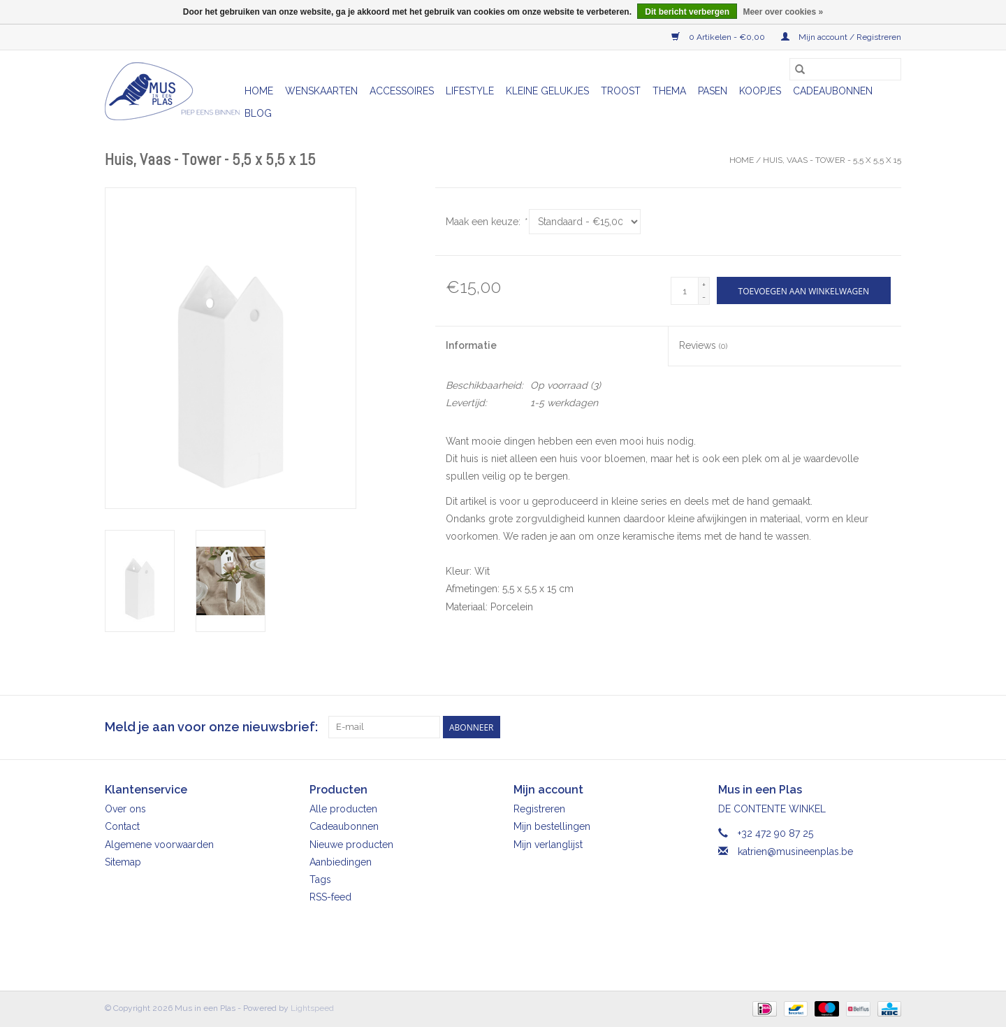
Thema (669, 90)
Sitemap (123, 862)
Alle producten (343, 808)
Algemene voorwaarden (159, 844)
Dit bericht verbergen (687, 12)
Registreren (539, 808)
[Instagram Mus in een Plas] (890, 727)
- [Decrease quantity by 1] (704, 297)
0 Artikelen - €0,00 (719, 37)
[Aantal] (685, 291)
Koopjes (760, 90)
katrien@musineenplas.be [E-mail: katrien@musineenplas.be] (795, 851)
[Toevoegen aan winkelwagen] (804, 290)
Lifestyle (470, 90)
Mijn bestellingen (551, 826)
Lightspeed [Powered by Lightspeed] (312, 1008)
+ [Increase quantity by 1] (704, 284)
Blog (258, 113)
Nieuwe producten (351, 844)
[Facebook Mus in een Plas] (865, 727)
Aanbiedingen (340, 862)
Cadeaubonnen (833, 90)
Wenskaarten (321, 90)
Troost (621, 90)
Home (259, 90)
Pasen (712, 90)
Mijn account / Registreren (841, 37)
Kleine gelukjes (547, 90)
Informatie (471, 345)
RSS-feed (330, 897)
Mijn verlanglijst (548, 844)
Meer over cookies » (783, 12)
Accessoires (402, 90)
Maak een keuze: (486, 221)
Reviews (703, 345)
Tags (320, 879)
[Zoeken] (845, 69)
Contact (122, 826)
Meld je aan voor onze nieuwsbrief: (211, 726)
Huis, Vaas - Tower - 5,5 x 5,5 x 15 (832, 160)
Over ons (125, 808)
